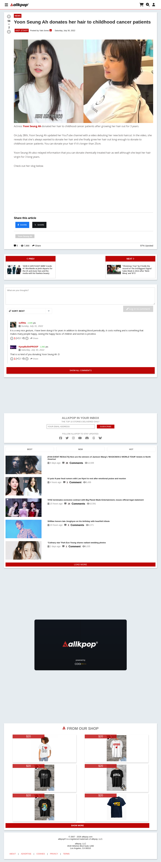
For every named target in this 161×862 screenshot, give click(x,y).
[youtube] (80, 438)
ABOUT (12, 854)
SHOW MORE (77, 825)
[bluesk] (100, 438)
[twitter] (67, 438)
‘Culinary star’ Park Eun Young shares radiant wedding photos (77, 542)
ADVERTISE (26, 854)
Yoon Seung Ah (32, 126)
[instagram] (73, 438)
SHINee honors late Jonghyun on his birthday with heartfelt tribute (79, 521)
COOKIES (40, 854)
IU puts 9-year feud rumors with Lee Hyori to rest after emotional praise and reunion (87, 478)
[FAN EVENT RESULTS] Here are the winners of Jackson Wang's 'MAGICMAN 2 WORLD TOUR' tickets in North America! (99, 458)
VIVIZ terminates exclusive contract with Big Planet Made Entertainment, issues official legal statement (96, 500)
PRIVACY (54, 854)
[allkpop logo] (19, 5)
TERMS (66, 854)
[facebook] (60, 438)
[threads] (93, 438)
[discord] (87, 438)
